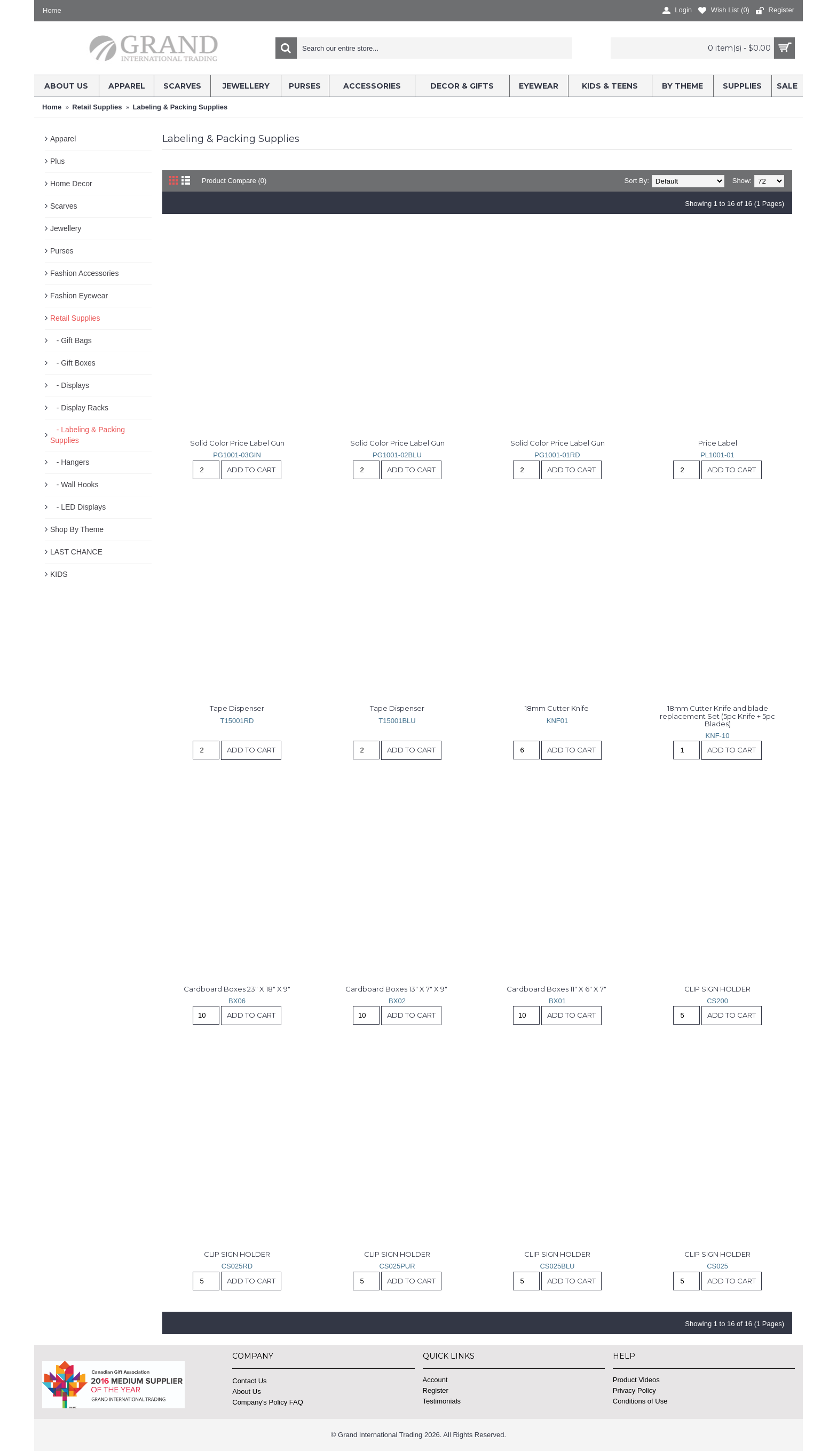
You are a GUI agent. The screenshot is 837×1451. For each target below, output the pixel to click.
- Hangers (69, 462)
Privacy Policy (634, 1390)
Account (435, 1380)
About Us (246, 1391)
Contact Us (249, 1381)
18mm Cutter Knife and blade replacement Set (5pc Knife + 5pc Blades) (718, 716)
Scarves (63, 206)
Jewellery (65, 228)
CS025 (717, 1266)
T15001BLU (396, 721)
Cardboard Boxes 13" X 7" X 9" (397, 989)
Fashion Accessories (84, 273)
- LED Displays (78, 507)
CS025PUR (397, 1266)
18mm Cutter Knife (557, 708)
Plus (57, 161)
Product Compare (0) (234, 181)
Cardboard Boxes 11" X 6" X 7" (557, 989)
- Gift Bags (71, 340)
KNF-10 (718, 736)
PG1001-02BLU (397, 455)
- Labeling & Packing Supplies (87, 435)
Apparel (63, 138)
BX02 (397, 1001)
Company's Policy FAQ (267, 1402)
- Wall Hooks (74, 484)
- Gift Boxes (73, 363)
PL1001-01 (717, 455)
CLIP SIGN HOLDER (717, 989)
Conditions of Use (640, 1401)
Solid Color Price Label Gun (237, 443)
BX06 (237, 1001)
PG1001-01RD (557, 455)
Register (435, 1390)
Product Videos (636, 1380)
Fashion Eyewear (79, 295)
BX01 (557, 1001)
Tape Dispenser (237, 708)
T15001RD (237, 721)
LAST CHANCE (76, 552)
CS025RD (237, 1266)
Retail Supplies (75, 318)
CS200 (717, 1001)
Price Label (717, 443)
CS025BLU (557, 1266)
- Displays (69, 385)
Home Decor (71, 183)
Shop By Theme (77, 529)
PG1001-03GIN (237, 455)
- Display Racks (79, 407)
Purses (62, 251)
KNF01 (557, 721)
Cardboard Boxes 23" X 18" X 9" (237, 989)
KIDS (59, 574)
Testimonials (442, 1401)
